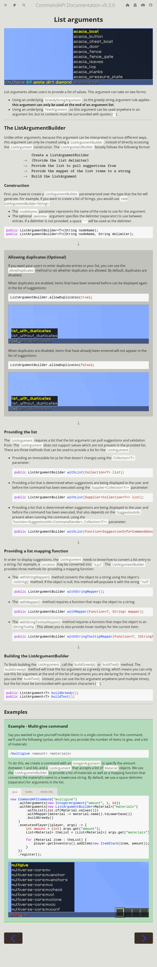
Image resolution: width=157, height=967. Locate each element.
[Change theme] (14, 5)
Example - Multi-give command (38, 731)
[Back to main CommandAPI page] (128, 5)
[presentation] (78, 165)
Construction (16, 185)
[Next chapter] (144, 957)
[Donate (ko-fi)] (135, 5)
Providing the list (20, 435)
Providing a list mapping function (36, 554)
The (35, 127)
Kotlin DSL (47, 797)
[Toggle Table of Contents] (5, 5)
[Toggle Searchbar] (23, 5)
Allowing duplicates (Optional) (37, 258)
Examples (15, 716)
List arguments (78, 19)
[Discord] (143, 5)
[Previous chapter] (13, 957)
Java (14, 797)
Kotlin (29, 797)
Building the (36, 659)
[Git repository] (150, 5)
